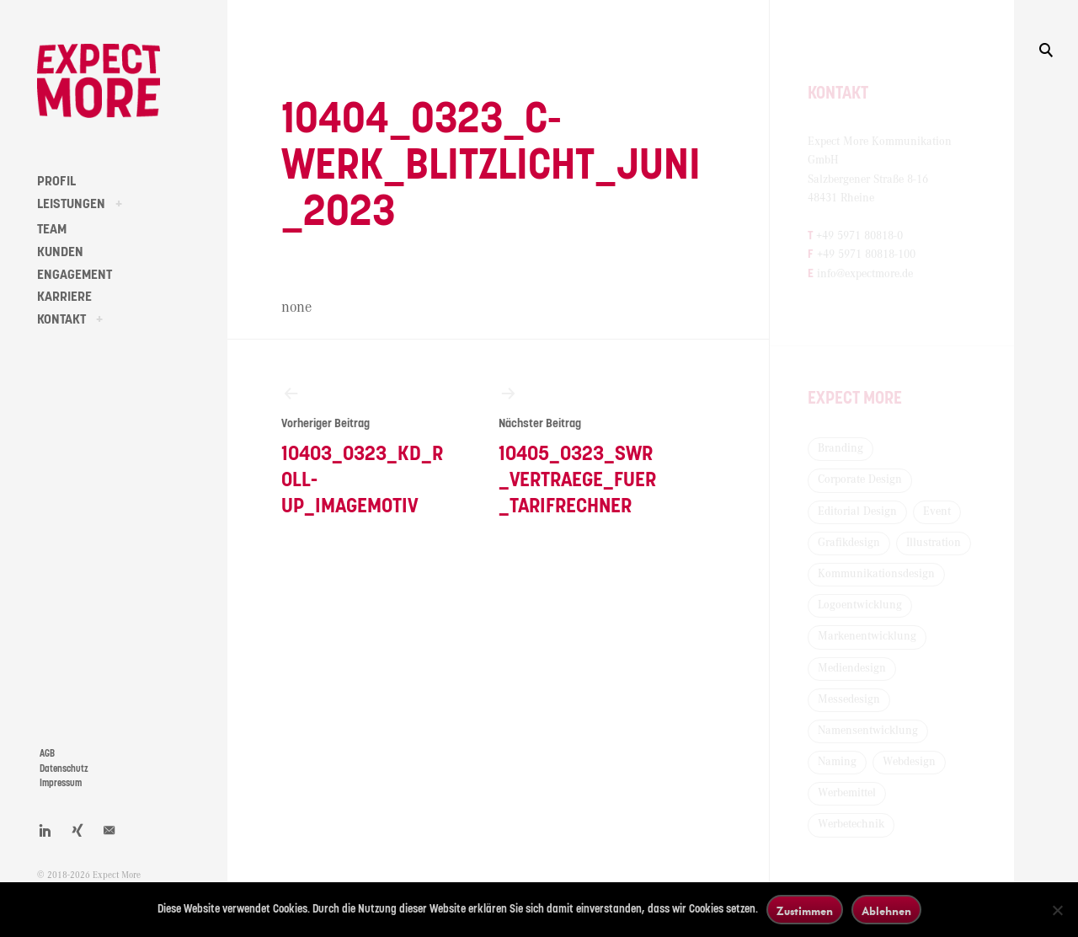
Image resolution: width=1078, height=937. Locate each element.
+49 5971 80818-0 (859, 236)
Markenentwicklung (867, 636)
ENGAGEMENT (74, 274)
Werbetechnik (851, 824)
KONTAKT (61, 319)
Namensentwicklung (868, 730)
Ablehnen (886, 910)
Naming (837, 762)
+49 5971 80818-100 (866, 254)
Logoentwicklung (860, 605)
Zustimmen (804, 910)
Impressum (61, 783)
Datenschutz (64, 769)
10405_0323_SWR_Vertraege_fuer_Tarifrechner (580, 450)
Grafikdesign (849, 543)
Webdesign (909, 762)
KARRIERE (64, 296)
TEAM (52, 229)
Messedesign (849, 699)
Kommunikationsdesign (876, 574)
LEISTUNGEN (71, 204)
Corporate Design (860, 479)
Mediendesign (852, 668)
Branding (840, 448)
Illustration (933, 543)
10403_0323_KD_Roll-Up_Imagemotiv (362, 450)
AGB (47, 753)
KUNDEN (60, 252)
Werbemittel (847, 793)
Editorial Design (857, 511)
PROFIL (56, 181)
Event (937, 511)
